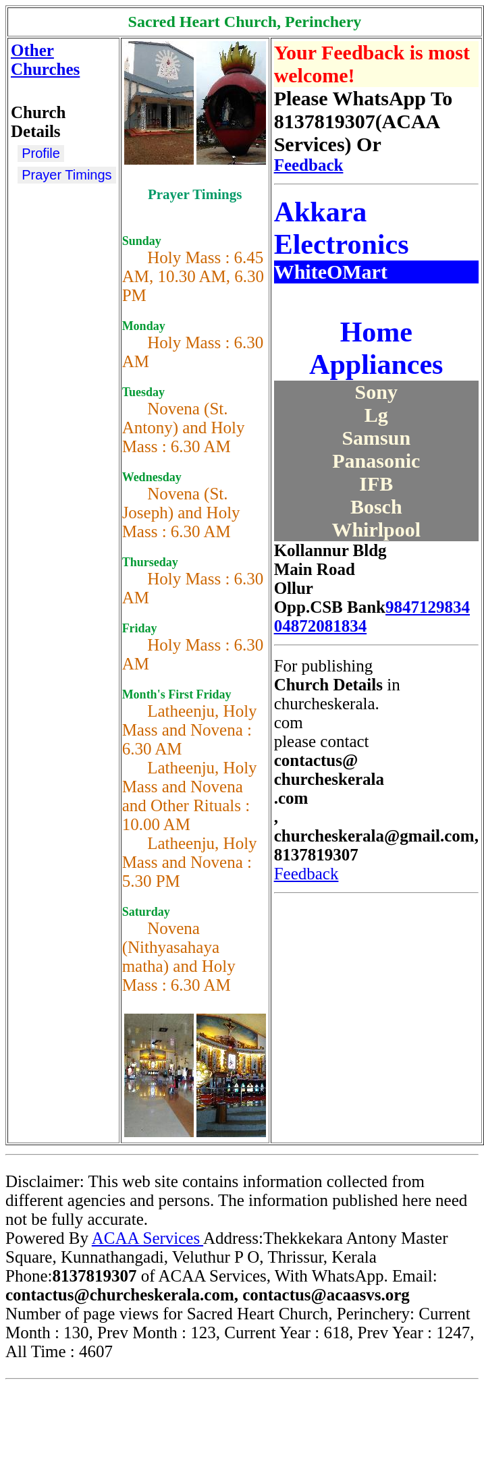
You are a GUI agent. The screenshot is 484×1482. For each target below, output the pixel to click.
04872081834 (320, 626)
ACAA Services (147, 1238)
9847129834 (427, 607)
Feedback (309, 165)
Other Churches (45, 59)
